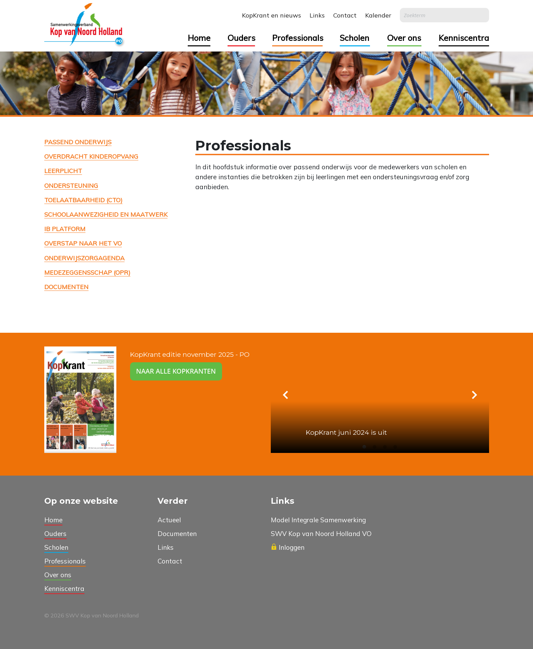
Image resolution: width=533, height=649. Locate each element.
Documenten (66, 287)
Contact (345, 15)
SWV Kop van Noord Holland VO (321, 534)
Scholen (354, 38)
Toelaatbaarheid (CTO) (83, 200)
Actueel (169, 520)
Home (199, 38)
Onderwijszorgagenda (84, 258)
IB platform (64, 228)
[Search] (444, 15)
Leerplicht (63, 170)
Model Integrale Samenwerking (318, 520)
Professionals (297, 38)
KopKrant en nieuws (271, 15)
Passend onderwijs (78, 142)
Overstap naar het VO (83, 243)
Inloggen (287, 547)
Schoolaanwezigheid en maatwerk (105, 214)
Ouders (241, 38)
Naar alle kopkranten (176, 371)
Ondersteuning (71, 185)
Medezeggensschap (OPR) (87, 272)
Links (317, 15)
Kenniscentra (464, 38)
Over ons (404, 38)
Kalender (378, 15)
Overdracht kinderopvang (91, 156)
